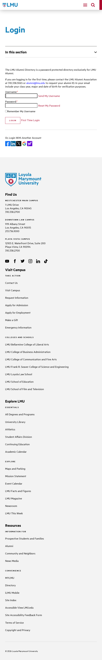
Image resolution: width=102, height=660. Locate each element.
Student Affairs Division (18, 436)
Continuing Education (17, 444)
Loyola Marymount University (22, 650)
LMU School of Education (19, 381)
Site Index (10, 600)
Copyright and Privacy (17, 630)
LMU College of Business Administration (28, 352)
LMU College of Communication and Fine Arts (31, 359)
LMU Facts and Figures (18, 491)
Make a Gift (11, 320)
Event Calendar (13, 483)
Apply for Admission (16, 305)
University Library (15, 422)
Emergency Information (18, 327)
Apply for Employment (18, 312)
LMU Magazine (13, 498)
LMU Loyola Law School (18, 374)
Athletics (10, 429)
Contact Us (11, 282)
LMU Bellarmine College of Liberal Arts (27, 344)
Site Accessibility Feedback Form (23, 615)
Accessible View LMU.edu (19, 607)
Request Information (16, 297)
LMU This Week (14, 513)
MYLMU (9, 577)
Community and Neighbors (20, 553)
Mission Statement (15, 476)
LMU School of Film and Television (24, 389)
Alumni (9, 546)
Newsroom (11, 505)
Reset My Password (49, 105)
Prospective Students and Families (24, 538)
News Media (12, 560)
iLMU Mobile (12, 592)
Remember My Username (21, 111)
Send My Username (49, 96)
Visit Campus (12, 290)
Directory (10, 585)
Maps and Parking (15, 468)
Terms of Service (14, 622)
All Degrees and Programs (20, 414)
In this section (16, 52)
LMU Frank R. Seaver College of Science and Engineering (37, 366)
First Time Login (30, 120)
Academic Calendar (16, 451)
